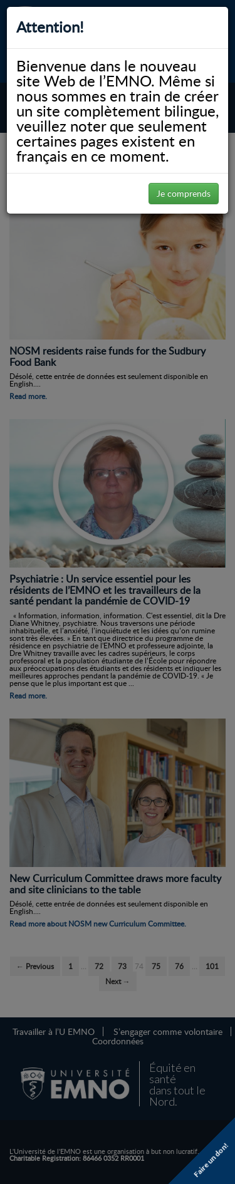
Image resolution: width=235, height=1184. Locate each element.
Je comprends (184, 193)
